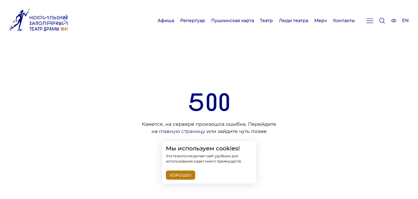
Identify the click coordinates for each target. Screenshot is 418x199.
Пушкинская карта (232, 20)
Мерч (320, 20)
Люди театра (293, 20)
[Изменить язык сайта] (405, 21)
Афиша (166, 20)
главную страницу (182, 131)
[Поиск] (382, 22)
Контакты (344, 20)
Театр (266, 20)
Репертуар (192, 20)
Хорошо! (180, 175)
